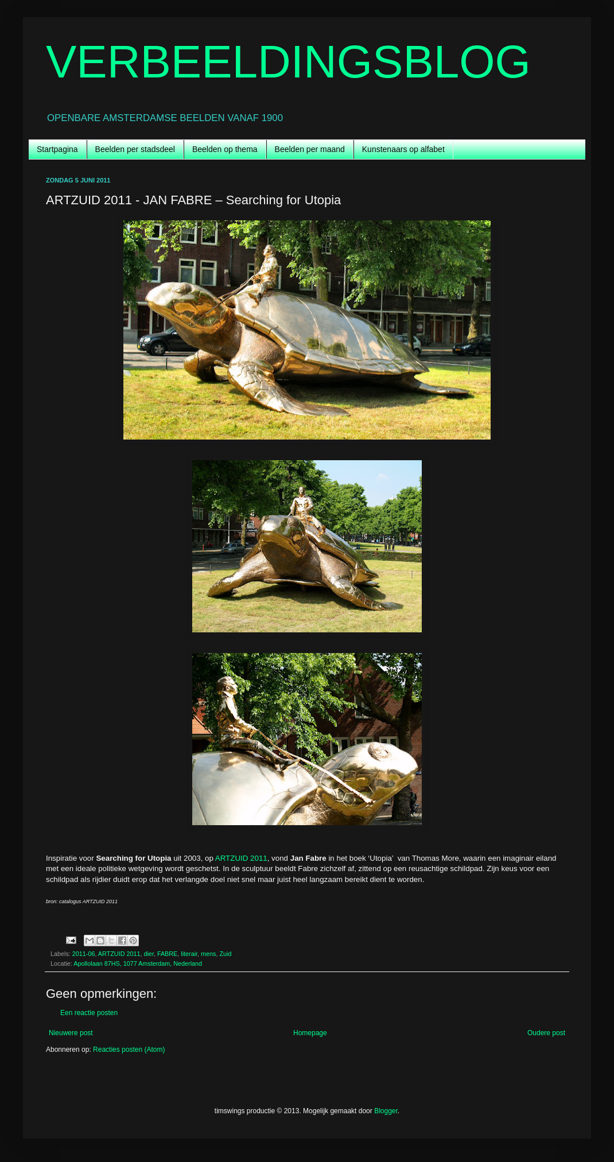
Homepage (310, 1033)
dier (148, 953)
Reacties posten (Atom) (129, 1050)
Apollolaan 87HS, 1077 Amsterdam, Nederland (137, 963)
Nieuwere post (71, 1033)
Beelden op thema (225, 149)
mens (208, 953)
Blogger (386, 1111)
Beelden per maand (310, 149)
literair (189, 953)
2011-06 (83, 953)
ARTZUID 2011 (241, 858)
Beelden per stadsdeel (135, 149)
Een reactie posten (89, 1013)
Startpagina (57, 149)
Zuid (226, 953)
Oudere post (546, 1033)
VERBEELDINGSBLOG (288, 61)
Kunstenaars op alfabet (403, 149)
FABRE (167, 953)
